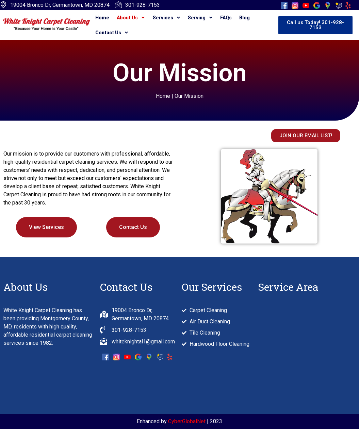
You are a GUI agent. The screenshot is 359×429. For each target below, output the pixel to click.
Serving (198, 17)
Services (165, 17)
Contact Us (111, 32)
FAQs (223, 17)
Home (102, 17)
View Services (46, 227)
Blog (242, 17)
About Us (130, 17)
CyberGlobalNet (187, 421)
